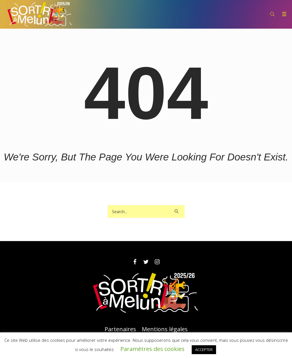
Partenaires (120, 329)
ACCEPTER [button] (204, 349)
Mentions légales (165, 329)
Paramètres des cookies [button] (152, 349)
